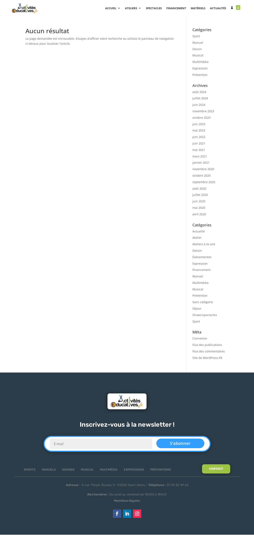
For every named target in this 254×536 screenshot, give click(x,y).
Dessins (68, 471)
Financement (201, 271)
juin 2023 (198, 125)
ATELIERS (133, 8)
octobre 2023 (201, 119)
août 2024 (199, 93)
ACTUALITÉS (220, 8)
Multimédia (200, 63)
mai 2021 (198, 151)
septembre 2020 (203, 183)
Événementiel (201, 258)
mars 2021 (199, 157)
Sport (196, 37)
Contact (216, 470)
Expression (200, 69)
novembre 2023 (203, 112)
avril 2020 (199, 215)
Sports (29, 471)
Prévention (199, 76)
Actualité (198, 232)
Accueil (112, 8)
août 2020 (199, 189)
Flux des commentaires (208, 353)
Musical (197, 57)
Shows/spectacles (204, 316)
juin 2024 (198, 106)
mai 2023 (198, 132)
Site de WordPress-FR (207, 359)
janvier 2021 (201, 164)
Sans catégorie (202, 303)
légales (127, 502)
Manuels (49, 471)
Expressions (134, 471)
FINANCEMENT (178, 8)
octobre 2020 (201, 177)
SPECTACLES (155, 8)
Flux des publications (207, 346)
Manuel (197, 44)
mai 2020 (198, 209)
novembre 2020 (203, 170)
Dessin (197, 50)
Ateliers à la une (203, 245)
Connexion (199, 340)
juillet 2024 (200, 99)
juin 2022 (198, 138)
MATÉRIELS (199, 8)
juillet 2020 (200, 196)
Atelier (197, 239)
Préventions (160, 471)
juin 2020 (198, 202)
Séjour (196, 310)
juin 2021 (198, 145)
